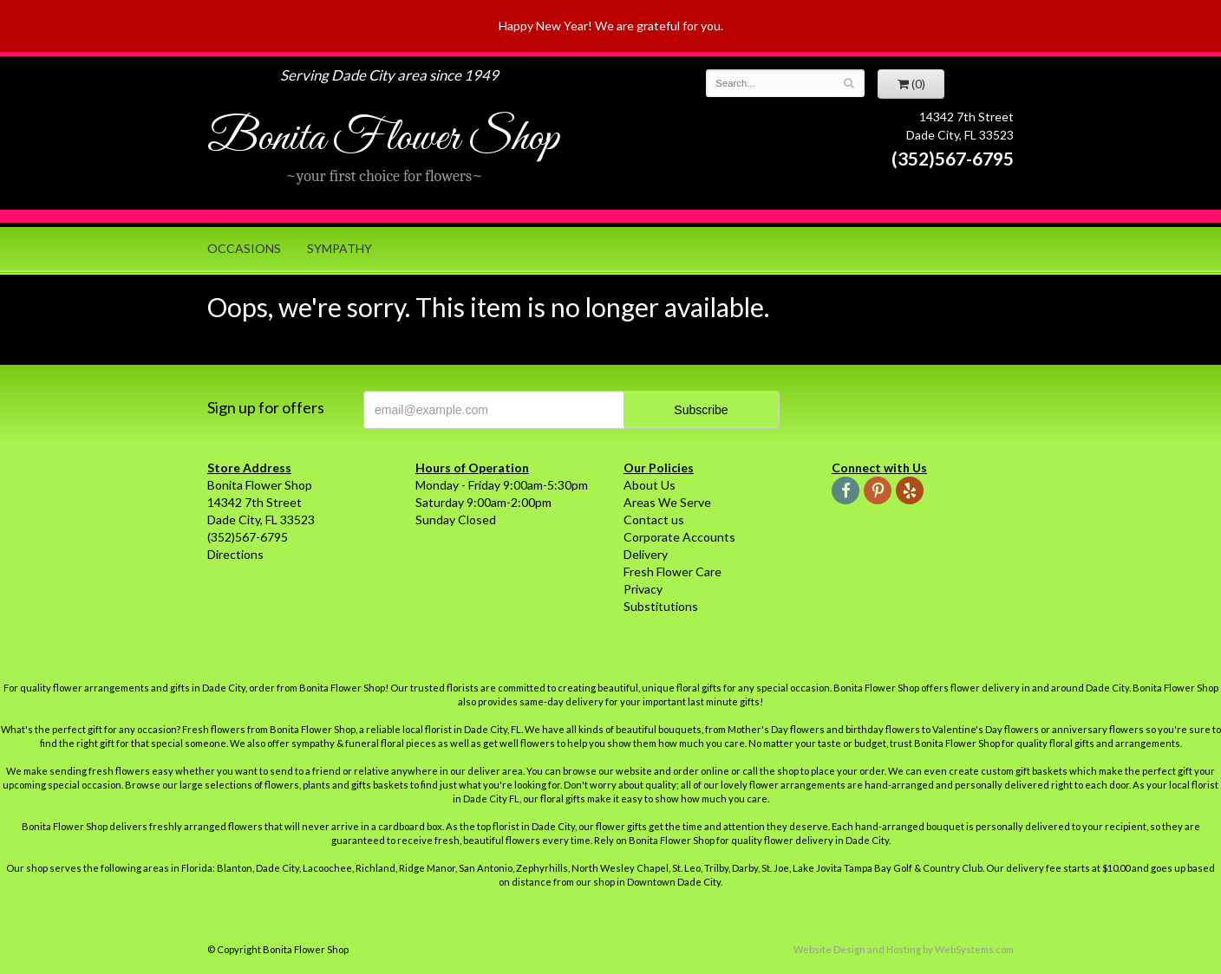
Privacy (643, 588)
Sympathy (339, 248)
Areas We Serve (667, 502)
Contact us (654, 519)
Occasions (244, 248)
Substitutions (661, 606)
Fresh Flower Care (673, 571)
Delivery (646, 554)
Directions (235, 554)
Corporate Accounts (679, 536)
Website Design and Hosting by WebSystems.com (903, 949)
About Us (650, 484)
